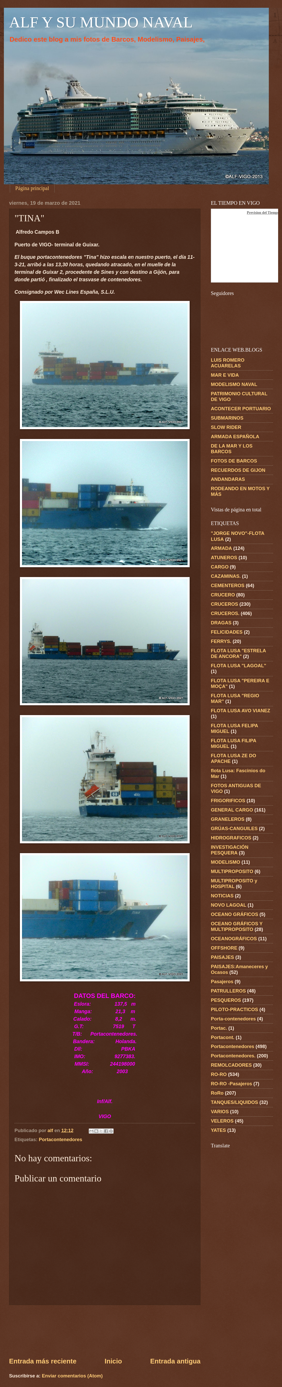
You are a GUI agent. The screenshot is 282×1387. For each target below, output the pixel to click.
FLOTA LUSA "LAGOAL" (238, 665)
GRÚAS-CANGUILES (234, 828)
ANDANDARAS (228, 479)
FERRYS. (221, 641)
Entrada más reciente (42, 1361)
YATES (218, 1130)
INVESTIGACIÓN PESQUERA (229, 849)
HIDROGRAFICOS (231, 837)
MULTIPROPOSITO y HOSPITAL (234, 883)
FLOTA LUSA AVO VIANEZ (240, 710)
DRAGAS (221, 622)
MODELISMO (225, 862)
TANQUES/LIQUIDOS (234, 1102)
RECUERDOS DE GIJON (238, 470)
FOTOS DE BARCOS (234, 461)
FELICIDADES (227, 632)
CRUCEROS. (225, 613)
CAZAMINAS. (226, 576)
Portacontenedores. (233, 1055)
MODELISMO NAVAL (234, 384)
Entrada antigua (175, 1361)
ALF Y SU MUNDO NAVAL (101, 22)
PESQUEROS (226, 1000)
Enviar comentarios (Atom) (72, 1375)
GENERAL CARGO (232, 810)
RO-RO (219, 1074)
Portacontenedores (60, 1139)
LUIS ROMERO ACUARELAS (227, 362)
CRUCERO (223, 594)
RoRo (217, 1093)
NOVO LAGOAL (228, 905)
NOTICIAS (222, 895)
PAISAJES (222, 957)
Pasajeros (222, 981)
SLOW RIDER (226, 427)
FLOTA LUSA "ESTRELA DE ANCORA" (238, 653)
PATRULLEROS (228, 991)
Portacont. (222, 1037)
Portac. (219, 1028)
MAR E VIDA (225, 375)
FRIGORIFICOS (228, 800)
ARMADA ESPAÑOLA (235, 436)
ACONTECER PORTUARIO (241, 408)
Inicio (113, 1361)
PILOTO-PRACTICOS (234, 1009)
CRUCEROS (224, 604)
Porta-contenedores (233, 1018)
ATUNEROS (224, 557)
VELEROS (222, 1121)
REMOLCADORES (231, 1065)
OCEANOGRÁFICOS (234, 938)
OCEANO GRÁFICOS (234, 914)
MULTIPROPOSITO (232, 871)
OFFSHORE (224, 948)
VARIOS (220, 1111)
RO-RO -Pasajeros (231, 1083)
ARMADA (221, 548)
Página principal (32, 188)
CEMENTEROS (227, 585)
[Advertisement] (104, 1331)
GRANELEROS (227, 819)
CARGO (219, 567)
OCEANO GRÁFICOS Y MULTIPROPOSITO (237, 926)
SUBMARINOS (227, 418)
